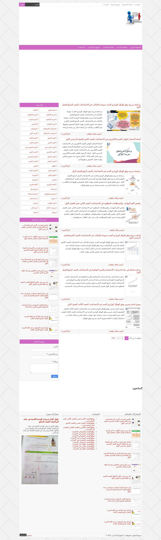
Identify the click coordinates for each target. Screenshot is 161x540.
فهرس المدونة (114, 4)
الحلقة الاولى (136, 47)
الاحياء (35, 110)
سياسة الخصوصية (127, 4)
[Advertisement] (65, 27)
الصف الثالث (33, 138)
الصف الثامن (52, 143)
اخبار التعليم (52, 110)
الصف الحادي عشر (31, 147)
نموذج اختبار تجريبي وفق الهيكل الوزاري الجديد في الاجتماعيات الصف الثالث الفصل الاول (103, 304)
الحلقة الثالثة (109, 47)
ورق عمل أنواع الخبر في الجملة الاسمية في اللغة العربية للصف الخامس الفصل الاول (34, 261)
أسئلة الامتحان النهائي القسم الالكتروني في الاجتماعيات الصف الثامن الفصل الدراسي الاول (103, 139)
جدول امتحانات (32, 194)
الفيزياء (34, 175)
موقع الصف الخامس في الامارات (82, 440)
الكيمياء (34, 180)
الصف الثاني (33, 143)
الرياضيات (34, 129)
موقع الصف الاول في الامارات (83, 449)
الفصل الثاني (52, 175)
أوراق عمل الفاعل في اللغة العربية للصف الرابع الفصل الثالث (36, 317)
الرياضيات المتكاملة (49, 133)
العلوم (54, 166)
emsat (35, 212)
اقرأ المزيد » (65, 134)
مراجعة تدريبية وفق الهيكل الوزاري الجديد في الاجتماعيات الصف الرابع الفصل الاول (106, 171)
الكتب (54, 180)
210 (113, 338)
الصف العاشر (51, 161)
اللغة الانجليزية (51, 184)
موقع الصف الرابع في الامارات (83, 442)
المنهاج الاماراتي (93, 47)
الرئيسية (137, 4)
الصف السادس (32, 157)
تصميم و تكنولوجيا (50, 194)
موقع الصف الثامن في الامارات (83, 434)
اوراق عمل (33, 189)
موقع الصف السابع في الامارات (83, 436)
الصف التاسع (52, 138)
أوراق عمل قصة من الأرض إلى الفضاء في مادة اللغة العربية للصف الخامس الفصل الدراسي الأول (35, 250)
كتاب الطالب (51, 203)
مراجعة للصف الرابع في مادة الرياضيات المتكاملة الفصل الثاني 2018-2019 (34, 306)
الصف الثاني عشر (50, 147)
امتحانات (81, 47)
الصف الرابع (33, 152)
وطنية (54, 212)
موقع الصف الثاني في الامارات (83, 447)
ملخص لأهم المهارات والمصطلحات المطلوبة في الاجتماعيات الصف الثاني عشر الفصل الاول (102, 203)
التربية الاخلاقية (32, 115)
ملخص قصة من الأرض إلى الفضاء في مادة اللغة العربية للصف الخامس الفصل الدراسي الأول (34, 227)
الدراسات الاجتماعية (49, 129)
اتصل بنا (105, 4)
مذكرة (35, 203)
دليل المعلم (33, 198)
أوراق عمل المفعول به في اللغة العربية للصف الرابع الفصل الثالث (35, 329)
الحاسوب (34, 124)
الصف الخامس (51, 152)
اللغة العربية (33, 184)
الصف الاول (33, 133)
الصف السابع (52, 157)
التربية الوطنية (51, 124)
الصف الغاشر (33, 161)
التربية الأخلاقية (51, 115)
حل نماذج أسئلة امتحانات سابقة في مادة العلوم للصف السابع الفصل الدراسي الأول (34, 295)
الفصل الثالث (33, 170)
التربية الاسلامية (51, 119)
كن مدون (23, 535)
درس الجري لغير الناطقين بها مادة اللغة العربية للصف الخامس (34, 272)
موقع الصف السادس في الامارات (82, 438)
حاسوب (53, 198)
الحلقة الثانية (122, 47)
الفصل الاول (52, 170)
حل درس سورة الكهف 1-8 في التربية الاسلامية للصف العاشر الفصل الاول (35, 237)
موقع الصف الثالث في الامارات (83, 444)
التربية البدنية (33, 119)
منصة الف (34, 208)
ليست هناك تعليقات (133, 134)
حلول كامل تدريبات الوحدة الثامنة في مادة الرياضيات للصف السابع (41, 420)
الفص (35, 166)
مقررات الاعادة (51, 208)
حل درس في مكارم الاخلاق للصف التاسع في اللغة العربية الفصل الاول (34, 283)
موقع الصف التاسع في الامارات (83, 432)
